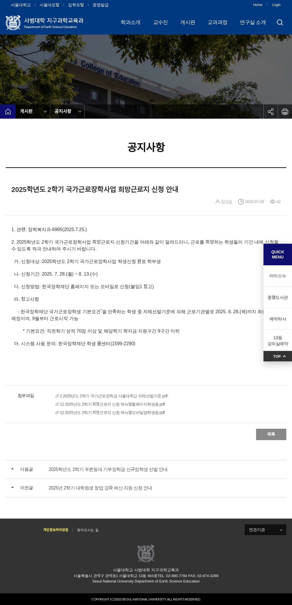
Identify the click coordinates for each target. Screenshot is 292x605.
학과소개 (130, 22)
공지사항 (62, 111)
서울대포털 (49, 5)
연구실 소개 (253, 22)
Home (257, 5)
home (8, 111)
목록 (271, 434)
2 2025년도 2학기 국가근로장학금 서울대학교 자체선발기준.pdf (113, 396)
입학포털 (76, 5)
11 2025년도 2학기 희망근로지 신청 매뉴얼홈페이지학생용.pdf (112, 404)
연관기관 (257, 529)
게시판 (187, 22)
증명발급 (101, 5)
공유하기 (270, 111)
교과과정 (217, 22)
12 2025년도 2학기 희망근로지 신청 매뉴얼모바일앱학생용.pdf (112, 412)
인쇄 (285, 111)
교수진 (160, 22)
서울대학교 (21, 5)
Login (276, 5)
